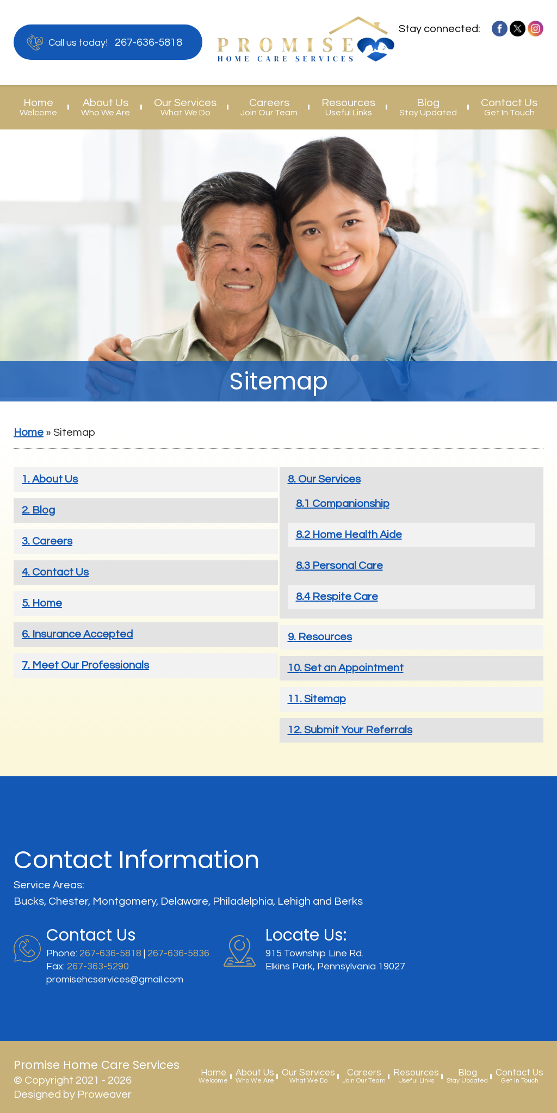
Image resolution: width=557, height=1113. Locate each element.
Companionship (350, 503)
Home (38, 107)
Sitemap (325, 699)
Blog (428, 107)
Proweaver (104, 1094)
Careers (269, 107)
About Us (105, 107)
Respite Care (345, 596)
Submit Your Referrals (358, 730)
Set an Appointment (354, 668)
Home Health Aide (357, 534)
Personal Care (347, 565)
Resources (348, 107)
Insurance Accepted (82, 634)
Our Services (185, 107)
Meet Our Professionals (90, 665)
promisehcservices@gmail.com (114, 979)
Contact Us (509, 107)
